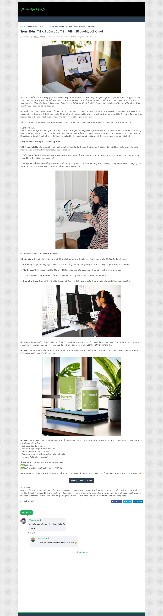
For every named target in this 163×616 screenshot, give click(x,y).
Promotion (44, 26)
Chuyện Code (32, 26)
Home (22, 26)
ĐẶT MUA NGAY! (83, 480)
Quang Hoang (42, 538)
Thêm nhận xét (81, 552)
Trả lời (33, 528)
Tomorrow (34, 520)
